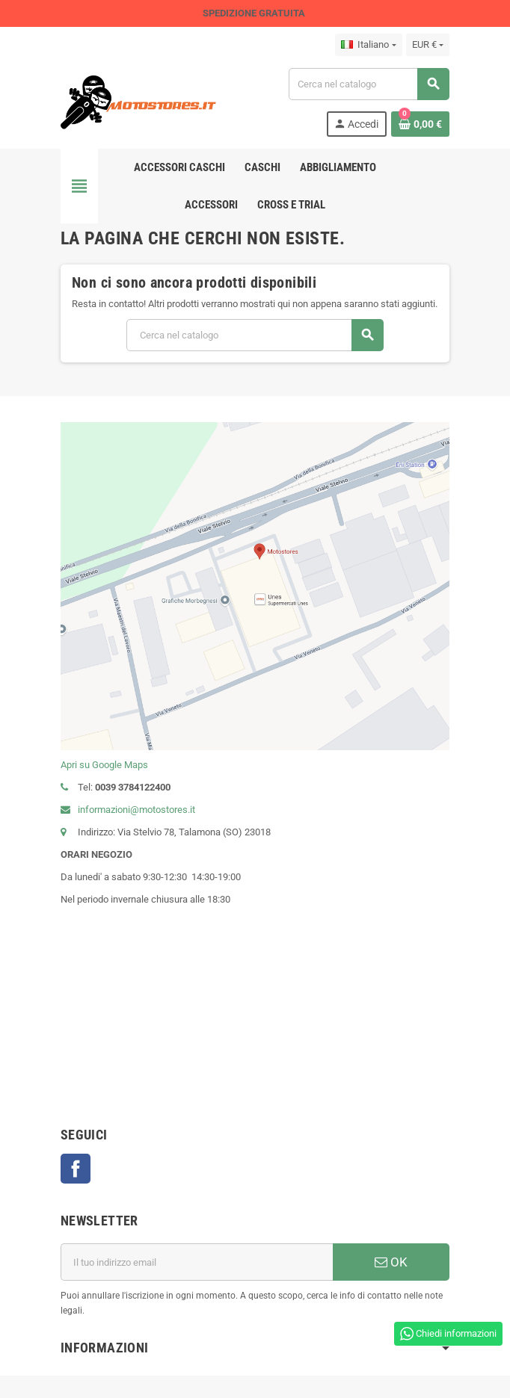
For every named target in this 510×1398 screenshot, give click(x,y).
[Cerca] (369, 84)
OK (391, 1262)
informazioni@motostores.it (128, 809)
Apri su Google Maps (104, 764)
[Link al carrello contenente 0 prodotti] (420, 124)
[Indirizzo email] (197, 1262)
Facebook (75, 1169)
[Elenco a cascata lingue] (368, 45)
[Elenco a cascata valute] (427, 45)
